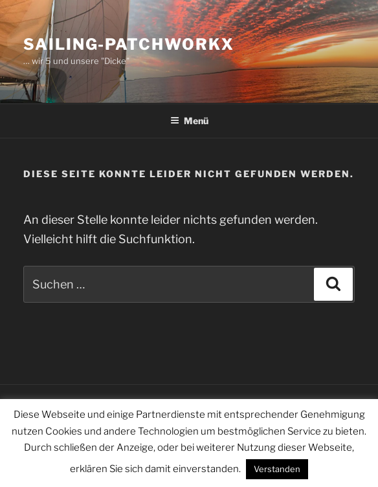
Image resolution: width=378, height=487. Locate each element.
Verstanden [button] (277, 469)
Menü (189, 120)
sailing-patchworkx (128, 44)
